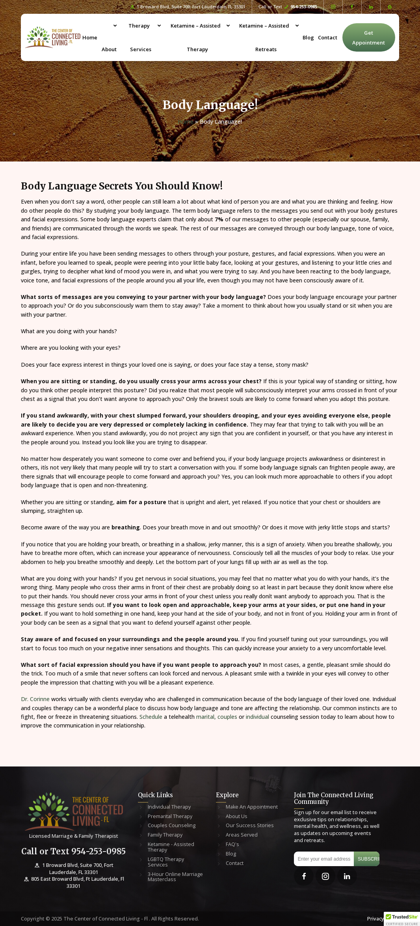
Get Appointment (368, 37)
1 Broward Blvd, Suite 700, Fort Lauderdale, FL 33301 (187, 6)
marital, (205, 716)
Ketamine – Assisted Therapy (196, 37)
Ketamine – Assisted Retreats (264, 37)
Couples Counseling (171, 825)
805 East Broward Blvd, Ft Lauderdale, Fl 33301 (73, 882)
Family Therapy (165, 835)
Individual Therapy (169, 807)
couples (227, 716)
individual (258, 716)
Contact (327, 37)
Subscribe (368, 859)
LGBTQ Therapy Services (166, 862)
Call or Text (287, 6)
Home (89, 37)
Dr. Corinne (35, 699)
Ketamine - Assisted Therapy (171, 847)
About (109, 49)
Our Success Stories (250, 825)
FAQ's (232, 844)
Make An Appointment (252, 807)
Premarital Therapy (170, 816)
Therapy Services (140, 37)
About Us (236, 816)
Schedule (150, 716)
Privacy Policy (383, 918)
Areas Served (242, 835)
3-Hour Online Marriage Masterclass (175, 877)
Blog (308, 37)
